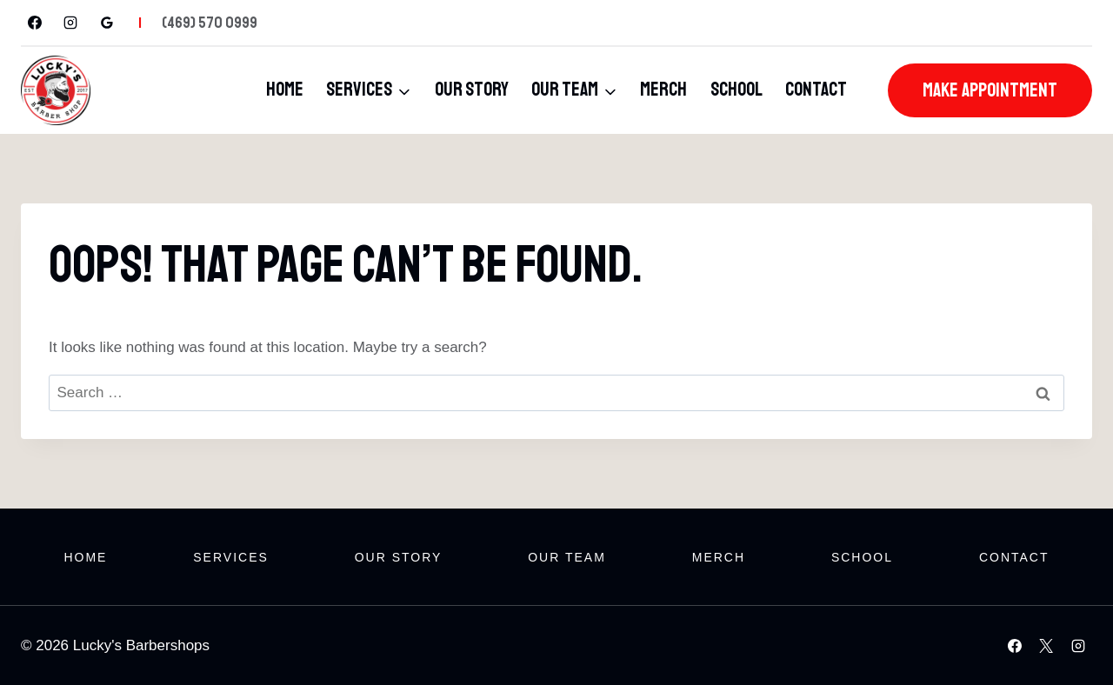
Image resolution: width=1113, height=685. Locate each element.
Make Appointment (990, 90)
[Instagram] (70, 23)
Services (231, 557)
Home (284, 89)
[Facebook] (35, 23)
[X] (1046, 646)
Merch (663, 89)
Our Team (567, 557)
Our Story (472, 89)
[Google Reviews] (107, 23)
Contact (816, 89)
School (736, 89)
